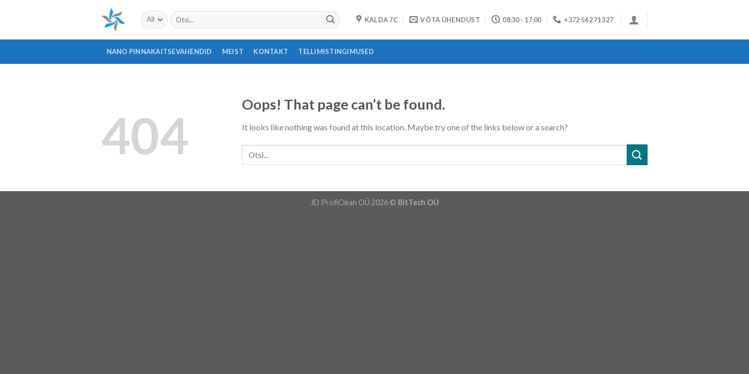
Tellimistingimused (336, 51)
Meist (232, 51)
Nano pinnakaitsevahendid (159, 51)
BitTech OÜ (418, 202)
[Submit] (330, 20)
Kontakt (270, 51)
